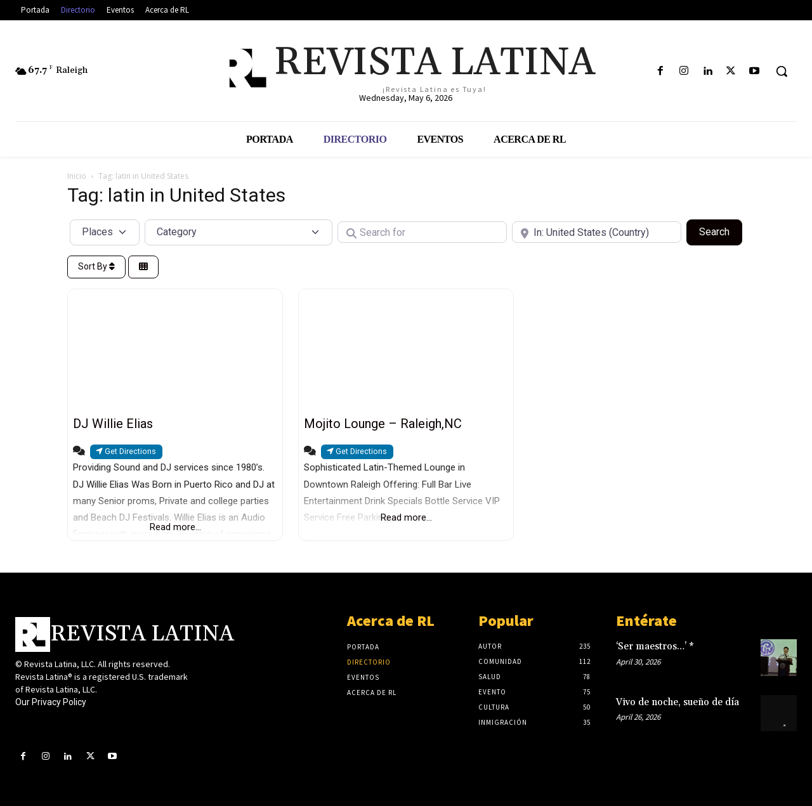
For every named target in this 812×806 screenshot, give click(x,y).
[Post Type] (105, 232)
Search (720, 231)
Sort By (96, 266)
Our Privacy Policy (50, 702)
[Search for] (422, 232)
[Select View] (143, 267)
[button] (781, 71)
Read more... (175, 527)
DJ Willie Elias (113, 423)
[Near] (596, 232)
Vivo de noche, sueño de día (677, 702)
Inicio (76, 176)
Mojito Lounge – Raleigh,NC (383, 423)
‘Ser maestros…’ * (655, 646)
